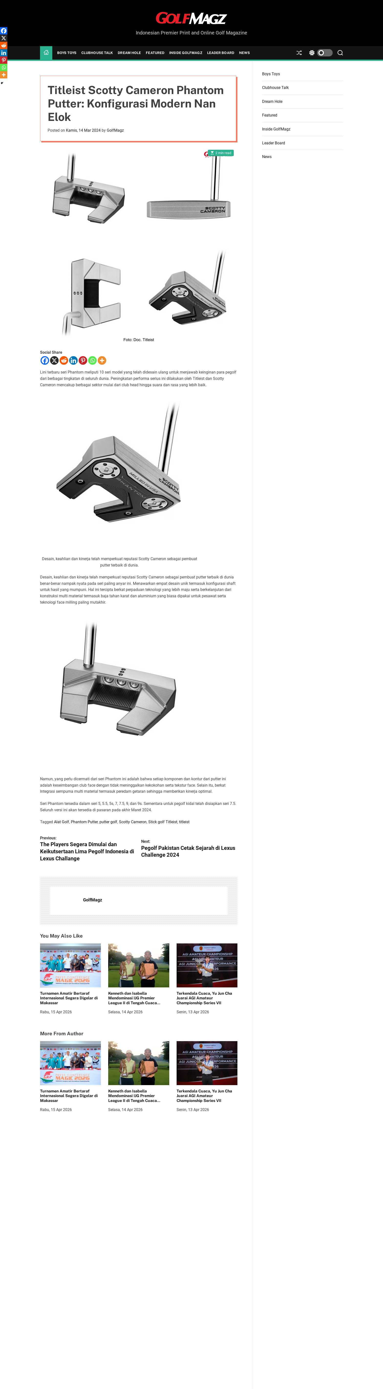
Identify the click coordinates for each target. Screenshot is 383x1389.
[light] (320, 53)
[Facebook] (45, 360)
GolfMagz (115, 130)
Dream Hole (129, 53)
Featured (155, 53)
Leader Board (220, 53)
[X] (54, 360)
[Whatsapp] (92, 360)
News (244, 53)
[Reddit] (64, 360)
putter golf (108, 822)
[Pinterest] (83, 360)
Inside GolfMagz (185, 53)
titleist (184, 822)
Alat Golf (61, 822)
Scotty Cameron (133, 822)
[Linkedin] (73, 360)
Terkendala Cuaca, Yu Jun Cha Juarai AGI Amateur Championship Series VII (204, 998)
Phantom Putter (84, 822)
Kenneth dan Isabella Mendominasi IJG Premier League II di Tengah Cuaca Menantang (132, 1000)
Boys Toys (66, 53)
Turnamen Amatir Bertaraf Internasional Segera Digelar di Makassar (69, 998)
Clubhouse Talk (97, 53)
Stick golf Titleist (162, 822)
